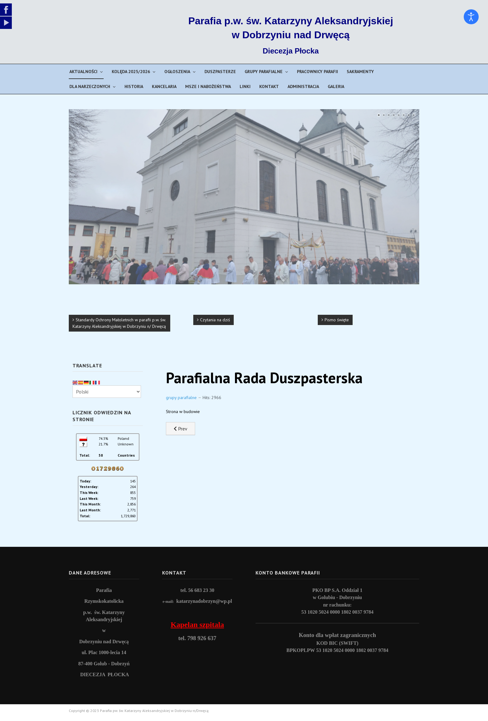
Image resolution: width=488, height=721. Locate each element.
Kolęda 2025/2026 (131, 71)
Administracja (303, 86)
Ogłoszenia (177, 71)
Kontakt (269, 86)
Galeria (336, 86)
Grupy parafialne (264, 71)
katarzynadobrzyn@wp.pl (204, 601)
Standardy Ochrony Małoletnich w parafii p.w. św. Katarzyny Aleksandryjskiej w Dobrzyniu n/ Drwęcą (119, 323)
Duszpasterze (220, 71)
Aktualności (83, 71)
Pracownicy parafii (317, 71)
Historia (133, 86)
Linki (245, 86)
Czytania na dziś (215, 320)
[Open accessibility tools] (471, 16)
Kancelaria (164, 86)
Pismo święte (337, 320)
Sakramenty (360, 71)
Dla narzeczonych (89, 86)
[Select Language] (107, 391)
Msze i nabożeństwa (208, 86)
